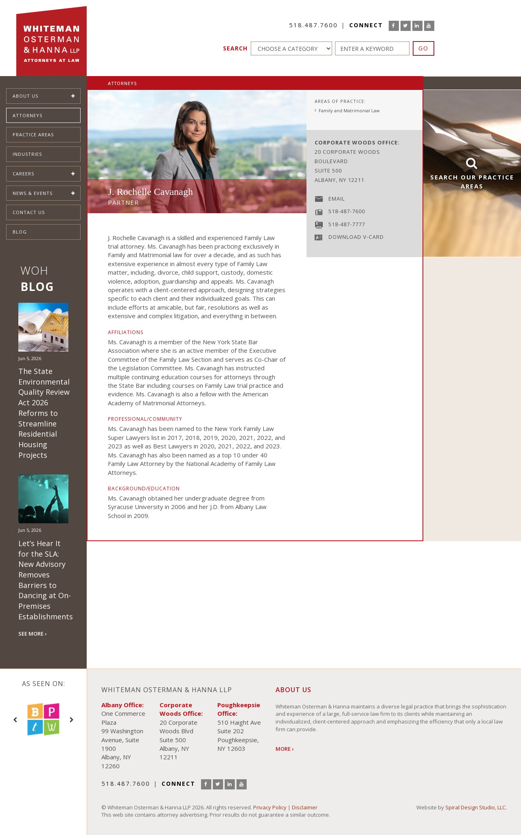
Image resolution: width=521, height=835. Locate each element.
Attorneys (27, 115)
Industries (27, 154)
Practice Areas (33, 134)
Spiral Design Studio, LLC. (476, 807)
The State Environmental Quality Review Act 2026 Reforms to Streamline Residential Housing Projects (44, 413)
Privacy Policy (270, 807)
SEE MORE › (32, 633)
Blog (20, 232)
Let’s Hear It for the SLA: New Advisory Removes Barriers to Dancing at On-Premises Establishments (45, 579)
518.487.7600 (313, 25)
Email (336, 198)
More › (284, 748)
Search (235, 48)
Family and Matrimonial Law (349, 110)
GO (423, 48)
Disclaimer (304, 807)
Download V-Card (356, 236)
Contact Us (29, 212)
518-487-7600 (346, 211)
